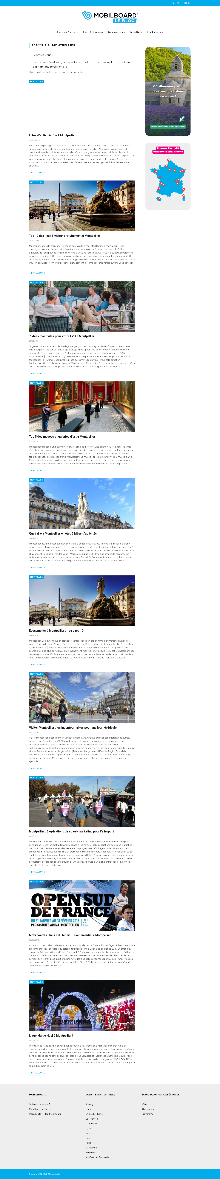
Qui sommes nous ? (39, 1104)
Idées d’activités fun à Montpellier (52, 135)
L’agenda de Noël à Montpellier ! (51, 1035)
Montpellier (36, 82)
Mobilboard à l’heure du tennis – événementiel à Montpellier (70, 935)
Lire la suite (38, 172)
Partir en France (66, 32)
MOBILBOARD (53, 1174)
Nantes (89, 1133)
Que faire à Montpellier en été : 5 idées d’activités (63, 533)
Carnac (89, 1109)
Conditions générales (40, 1109)
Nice (88, 1138)
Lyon (88, 1128)
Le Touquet (92, 1123)
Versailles (90, 1152)
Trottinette (148, 1114)
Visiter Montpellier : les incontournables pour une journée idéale (73, 727)
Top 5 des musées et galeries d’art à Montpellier (62, 436)
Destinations (115, 32)
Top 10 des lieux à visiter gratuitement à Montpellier (64, 236)
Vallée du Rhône (94, 1114)
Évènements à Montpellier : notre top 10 (56, 630)
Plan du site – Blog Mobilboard (45, 1114)
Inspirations (154, 32)
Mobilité (135, 32)
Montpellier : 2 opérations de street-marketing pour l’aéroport (71, 831)
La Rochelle (92, 1118)
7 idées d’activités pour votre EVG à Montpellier (61, 336)
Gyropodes (148, 1109)
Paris (88, 1143)
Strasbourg (91, 1147)
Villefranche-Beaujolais (97, 1157)
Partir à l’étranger (93, 32)
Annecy (90, 1104)
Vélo (144, 1104)
